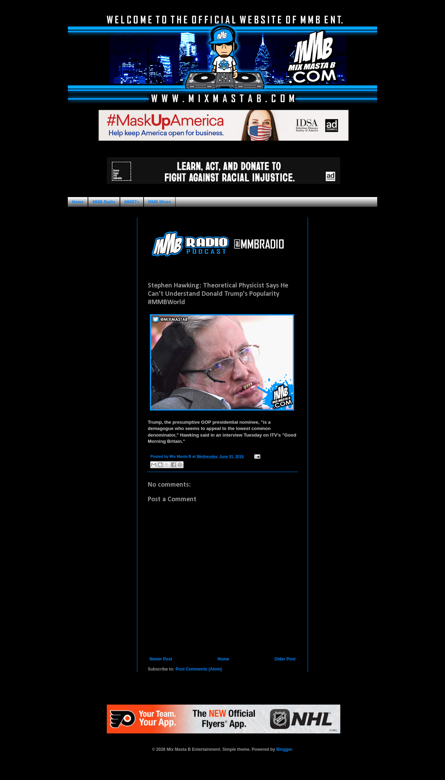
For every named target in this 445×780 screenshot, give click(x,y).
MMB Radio (103, 202)
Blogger (284, 749)
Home (77, 202)
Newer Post (160, 659)
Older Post (285, 659)
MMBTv (131, 202)
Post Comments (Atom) (199, 669)
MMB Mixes (159, 202)
